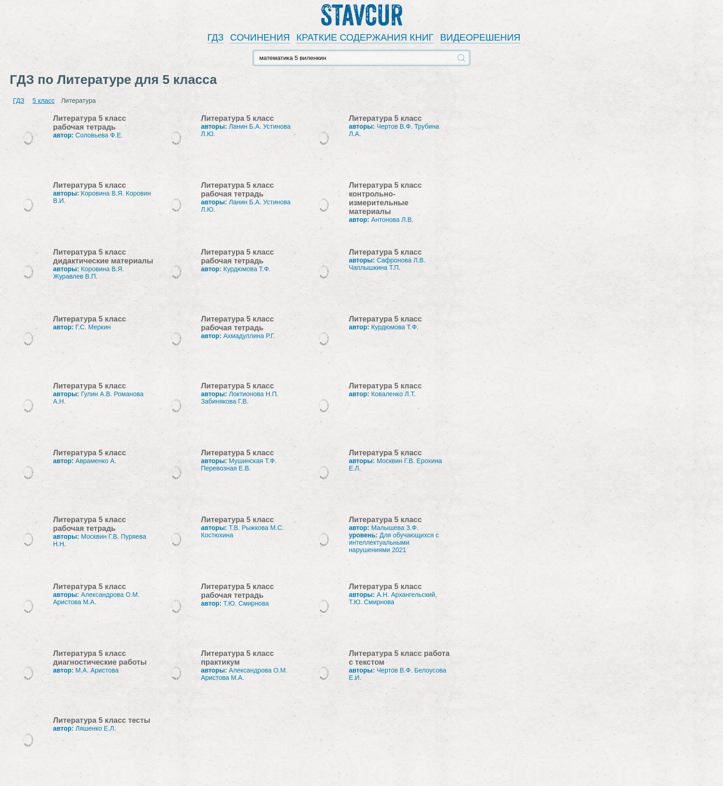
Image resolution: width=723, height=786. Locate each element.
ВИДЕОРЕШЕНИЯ (480, 37)
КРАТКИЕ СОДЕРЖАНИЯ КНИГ (365, 37)
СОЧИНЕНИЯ (260, 37)
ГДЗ (215, 37)
